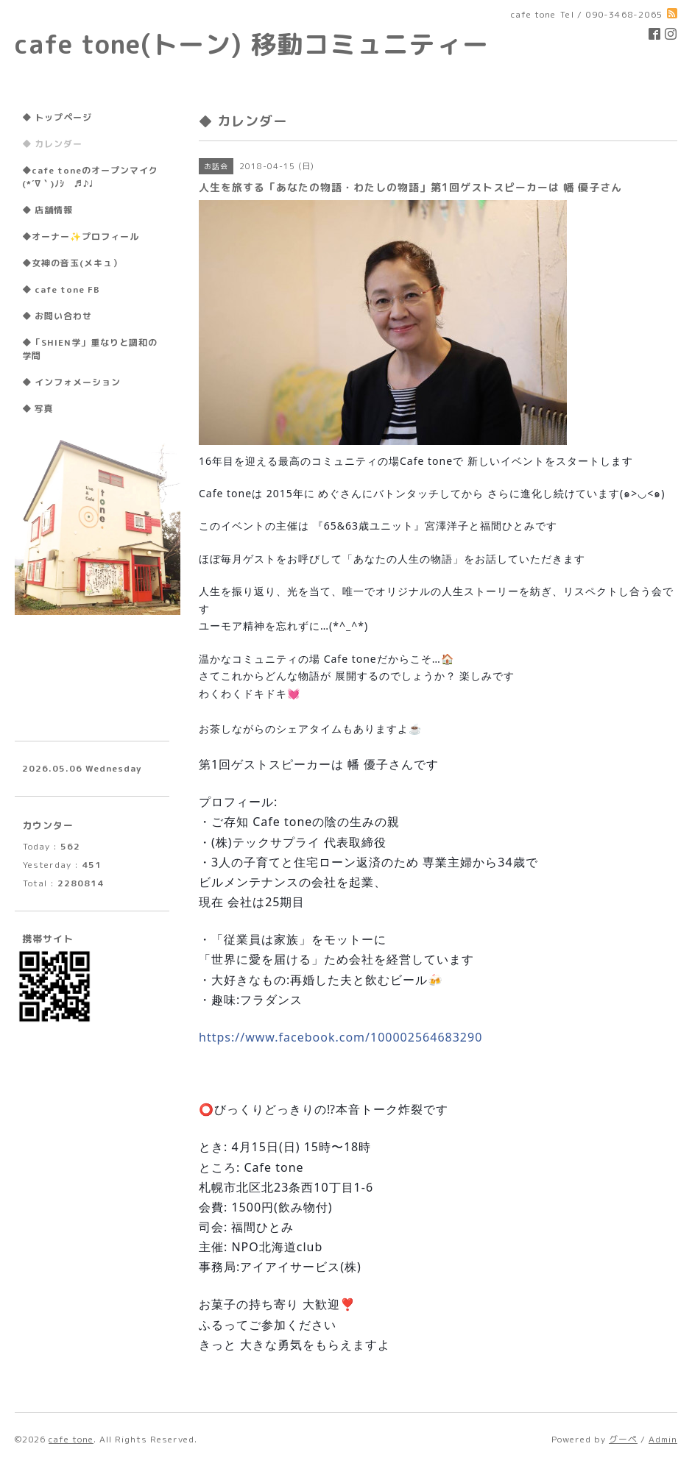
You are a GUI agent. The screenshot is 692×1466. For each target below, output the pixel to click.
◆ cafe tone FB (61, 289)
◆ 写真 (38, 408)
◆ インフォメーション (71, 382)
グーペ (623, 1439)
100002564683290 (340, 1037)
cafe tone (71, 1439)
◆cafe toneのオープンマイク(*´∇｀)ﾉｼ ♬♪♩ (90, 177)
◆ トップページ (57, 117)
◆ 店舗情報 (47, 210)
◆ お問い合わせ (57, 316)
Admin (663, 1439)
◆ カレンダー (52, 144)
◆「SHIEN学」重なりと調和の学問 (90, 349)
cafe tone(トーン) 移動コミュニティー (252, 44)
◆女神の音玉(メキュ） (72, 263)
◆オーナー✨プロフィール (80, 236)
